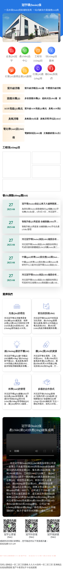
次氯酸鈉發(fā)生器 (53, 133)
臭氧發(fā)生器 (32, 119)
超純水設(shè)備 (49, 98)
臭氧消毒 (13, 118)
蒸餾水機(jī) (13, 98)
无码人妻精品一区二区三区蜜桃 (14, 564)
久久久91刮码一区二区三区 (41, 564)
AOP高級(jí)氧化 (13, 108)
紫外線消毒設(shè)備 (34, 88)
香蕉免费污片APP (8, 544)
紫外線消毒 (13, 88)
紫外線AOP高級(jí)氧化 (36, 108)
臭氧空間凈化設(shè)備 (51, 119)
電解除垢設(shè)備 (33, 133)
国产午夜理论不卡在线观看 (25, 567)
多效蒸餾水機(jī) (32, 98)
